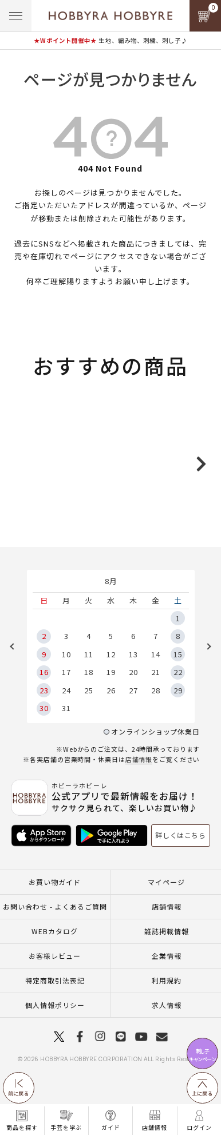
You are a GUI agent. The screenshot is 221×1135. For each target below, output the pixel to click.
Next (205, 677)
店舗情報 (139, 790)
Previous (16, 677)
